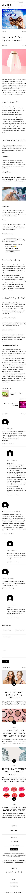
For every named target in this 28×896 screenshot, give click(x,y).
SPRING (21, 2)
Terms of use (14, 886)
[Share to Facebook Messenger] (25, 45)
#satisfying (8, 248)
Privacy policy (14, 882)
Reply (12, 443)
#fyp (13, 250)
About (14, 879)
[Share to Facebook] (23, 45)
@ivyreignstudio (9, 244)
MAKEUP (4, 31)
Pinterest (18, 872)
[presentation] (13, 654)
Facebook (6, 872)
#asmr (12, 248)
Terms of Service (19, 862)
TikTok (21, 872)
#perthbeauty (8, 250)
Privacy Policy (9, 862)
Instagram (9, 872)
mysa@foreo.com (14, 830)
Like (2, 443)
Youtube (12, 872)
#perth (16, 248)
